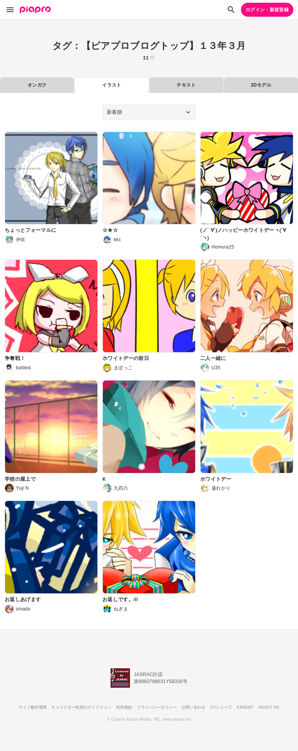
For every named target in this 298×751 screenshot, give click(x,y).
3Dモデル (261, 85)
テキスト (186, 85)
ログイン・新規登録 (267, 9)
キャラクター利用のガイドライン (81, 707)
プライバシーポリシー (157, 707)
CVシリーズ (221, 707)
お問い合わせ (194, 707)
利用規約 (124, 707)
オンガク (37, 85)
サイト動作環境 (33, 707)
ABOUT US (268, 707)
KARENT (245, 707)
